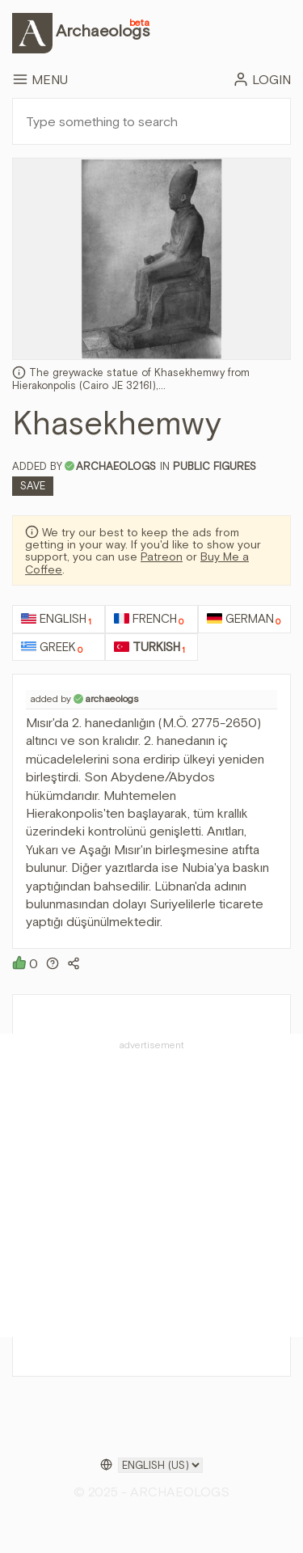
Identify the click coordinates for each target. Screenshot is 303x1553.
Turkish (149, 647)
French (148, 619)
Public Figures (214, 466)
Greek (51, 647)
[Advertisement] (151, 1185)
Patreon (162, 556)
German (243, 619)
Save (32, 486)
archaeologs (116, 466)
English (56, 619)
